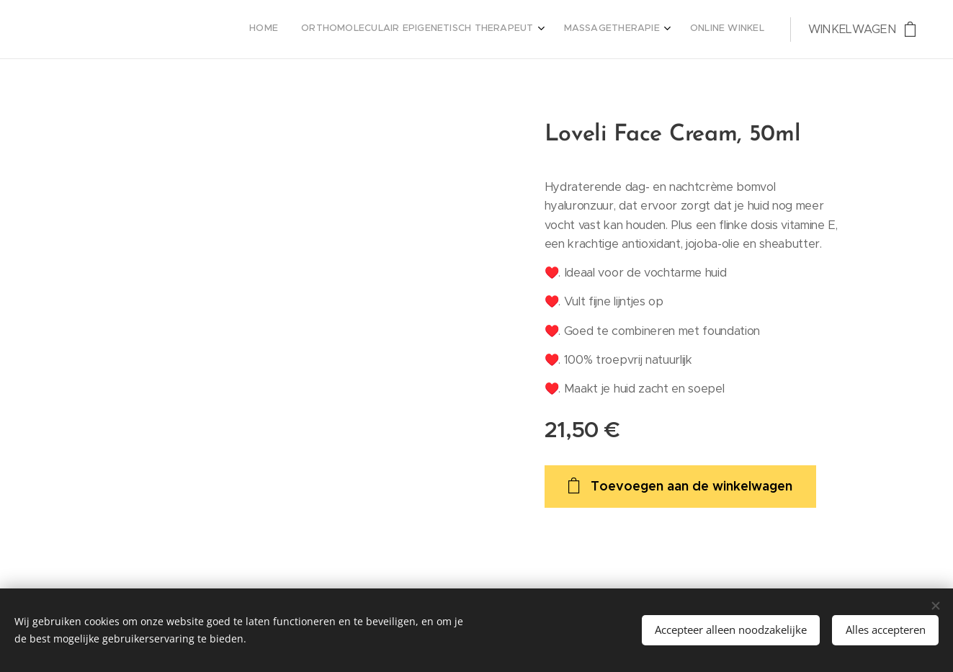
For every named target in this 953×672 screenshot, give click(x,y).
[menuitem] (684, 30)
